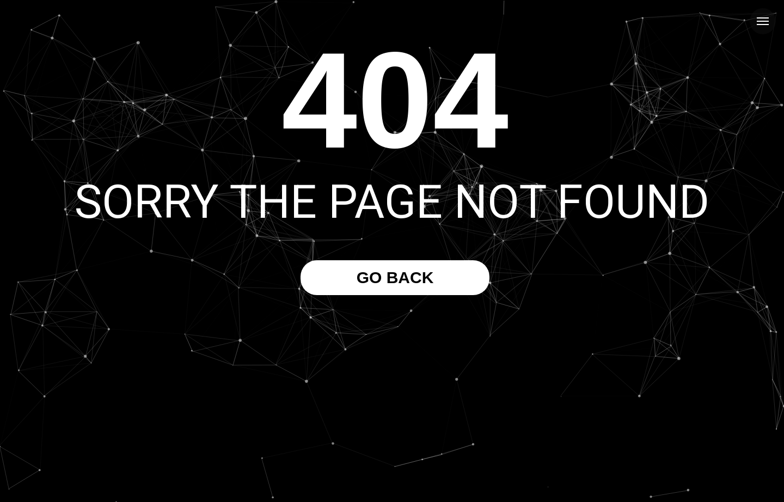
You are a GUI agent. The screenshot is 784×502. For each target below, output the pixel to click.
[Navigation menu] (763, 21)
